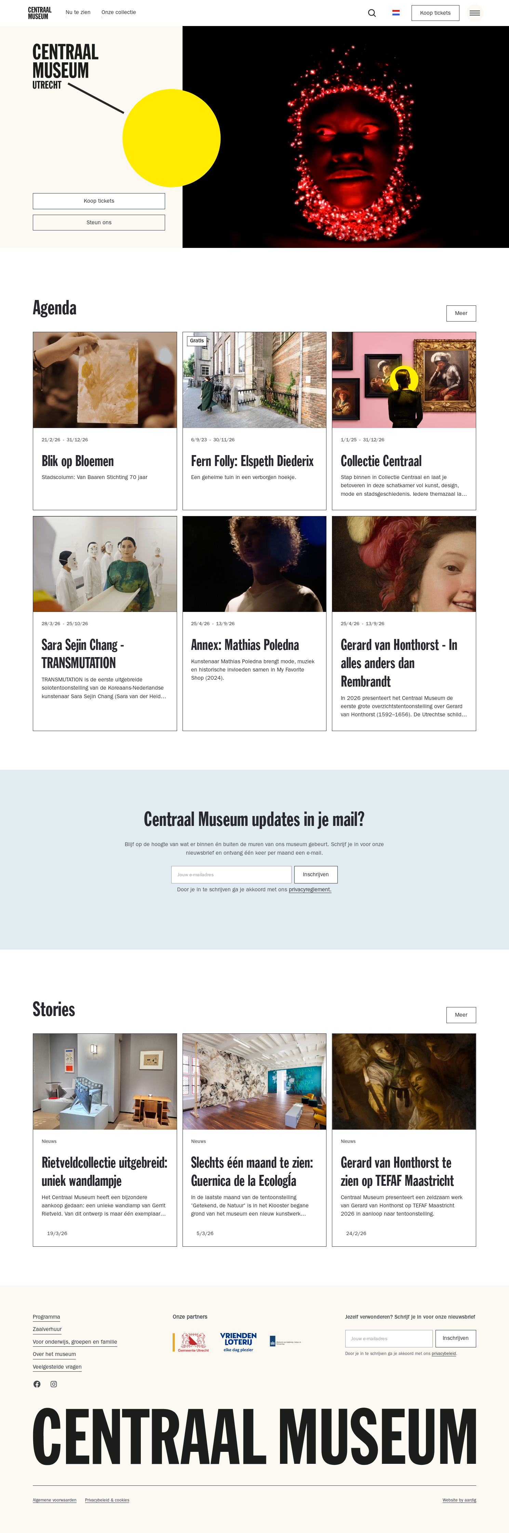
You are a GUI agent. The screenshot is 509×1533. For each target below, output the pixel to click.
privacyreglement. (310, 890)
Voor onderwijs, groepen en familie (75, 1342)
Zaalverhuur (47, 1330)
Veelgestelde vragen (57, 1367)
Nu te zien (78, 13)
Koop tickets (435, 13)
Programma (46, 1317)
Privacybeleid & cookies (107, 1501)
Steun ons (98, 223)
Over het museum (54, 1355)
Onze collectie (119, 13)
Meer (461, 314)
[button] (396, 13)
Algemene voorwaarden (55, 1501)
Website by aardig (459, 1501)
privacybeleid (444, 1354)
